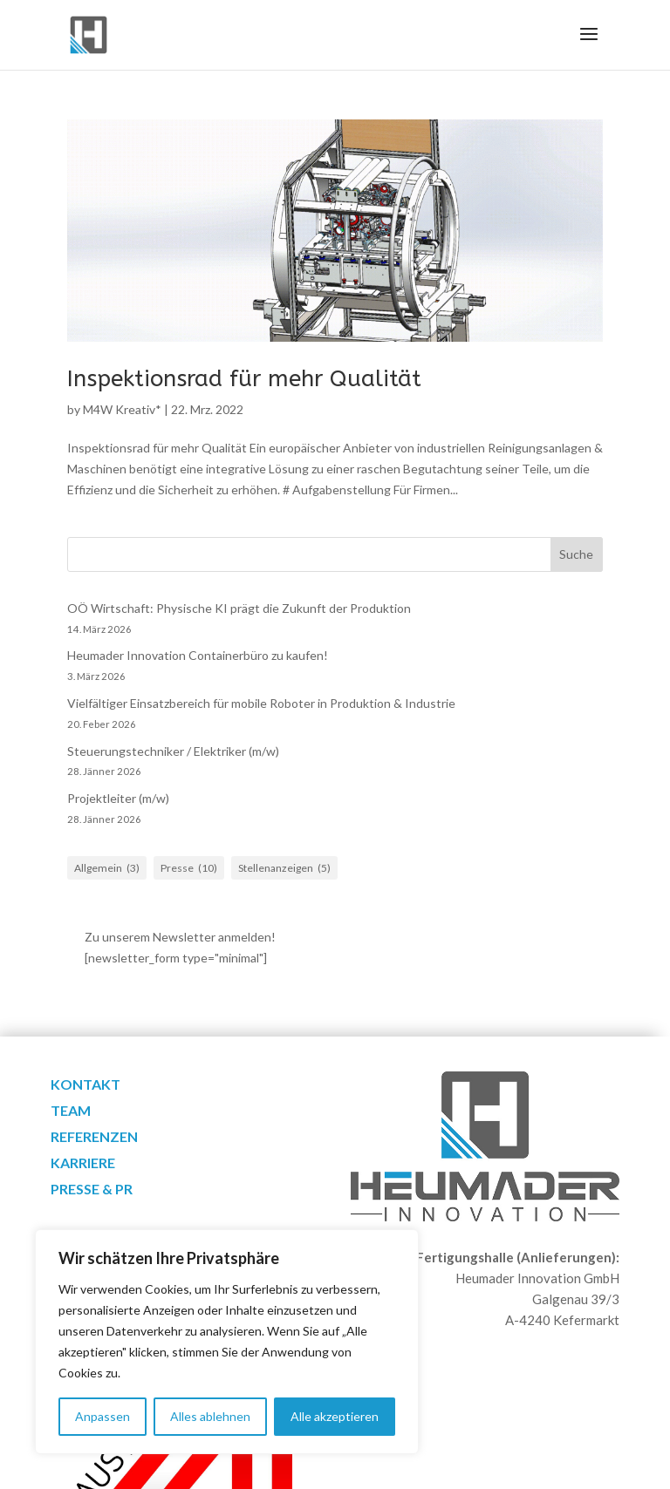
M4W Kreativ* (122, 409)
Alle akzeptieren (335, 1416)
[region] (227, 1341)
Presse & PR (92, 1190)
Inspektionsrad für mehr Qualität (244, 378)
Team (71, 1111)
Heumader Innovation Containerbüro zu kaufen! (197, 655)
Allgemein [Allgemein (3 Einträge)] (107, 868)
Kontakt (85, 1085)
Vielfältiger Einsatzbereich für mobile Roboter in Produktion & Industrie (261, 703)
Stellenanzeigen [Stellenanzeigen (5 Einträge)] (284, 868)
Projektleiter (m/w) (118, 798)
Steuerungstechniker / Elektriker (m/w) (173, 751)
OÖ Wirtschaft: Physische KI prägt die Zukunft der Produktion (239, 608)
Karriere (83, 1164)
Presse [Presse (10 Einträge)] (189, 868)
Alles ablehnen (210, 1416)
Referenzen (94, 1138)
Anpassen (102, 1416)
